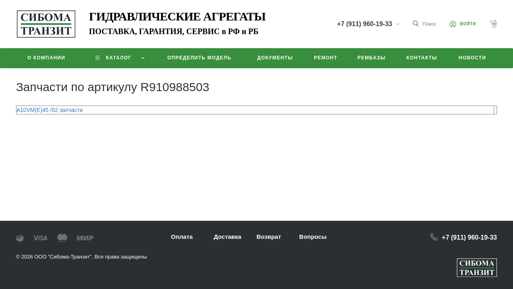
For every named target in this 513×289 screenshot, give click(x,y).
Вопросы (313, 236)
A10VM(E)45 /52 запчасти (49, 110)
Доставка (227, 236)
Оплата (182, 236)
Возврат (268, 236)
